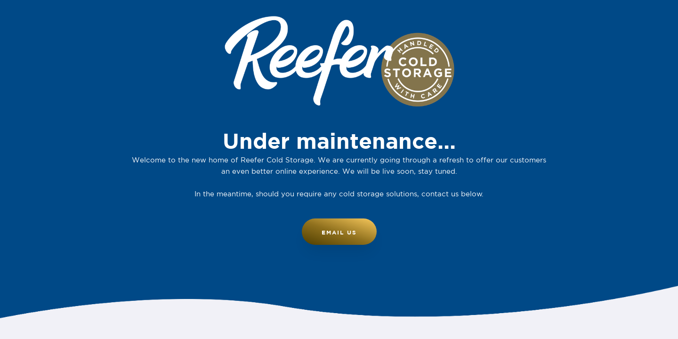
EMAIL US (339, 232)
